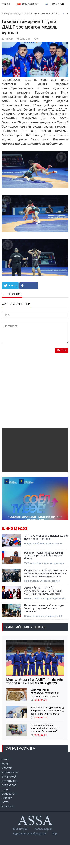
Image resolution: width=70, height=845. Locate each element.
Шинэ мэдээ (14, 528)
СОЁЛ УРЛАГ (9, 785)
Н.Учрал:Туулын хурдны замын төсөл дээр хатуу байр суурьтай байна (43, 555)
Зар (54, 833)
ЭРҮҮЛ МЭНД (10, 781)
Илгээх (61, 350)
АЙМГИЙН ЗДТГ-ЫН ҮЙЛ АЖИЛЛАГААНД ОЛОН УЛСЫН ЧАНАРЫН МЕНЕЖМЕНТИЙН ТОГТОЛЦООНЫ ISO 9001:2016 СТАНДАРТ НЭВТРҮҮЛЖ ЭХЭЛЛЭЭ (45, 590)
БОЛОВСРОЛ (9, 794)
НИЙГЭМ (7, 798)
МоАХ (5, 764)
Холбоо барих (43, 829)
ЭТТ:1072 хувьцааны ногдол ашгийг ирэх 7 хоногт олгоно (46, 537)
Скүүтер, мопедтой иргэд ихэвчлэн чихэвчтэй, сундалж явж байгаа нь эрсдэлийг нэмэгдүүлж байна (45, 573)
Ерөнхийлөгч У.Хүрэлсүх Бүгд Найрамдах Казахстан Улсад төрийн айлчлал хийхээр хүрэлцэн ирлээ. (47, 710)
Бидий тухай (20, 829)
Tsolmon (8, 38)
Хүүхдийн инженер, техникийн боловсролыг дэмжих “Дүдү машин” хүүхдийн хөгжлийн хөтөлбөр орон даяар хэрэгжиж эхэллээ (44, 728)
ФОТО (5, 802)
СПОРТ (6, 789)
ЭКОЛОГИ (7, 806)
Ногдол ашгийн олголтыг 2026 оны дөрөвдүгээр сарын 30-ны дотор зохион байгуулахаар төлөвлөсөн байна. (45, 543)
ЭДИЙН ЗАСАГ (10, 772)
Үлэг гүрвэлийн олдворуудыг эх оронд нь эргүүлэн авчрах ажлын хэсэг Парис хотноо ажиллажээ (45, 692)
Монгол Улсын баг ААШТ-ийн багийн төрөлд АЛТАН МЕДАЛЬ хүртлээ (34, 681)
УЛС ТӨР (7, 768)
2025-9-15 (25, 38)
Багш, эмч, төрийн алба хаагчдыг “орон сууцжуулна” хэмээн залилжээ (44, 608)
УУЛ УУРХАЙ (9, 777)
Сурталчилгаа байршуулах (29, 833)
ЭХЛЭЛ (6, 759)
